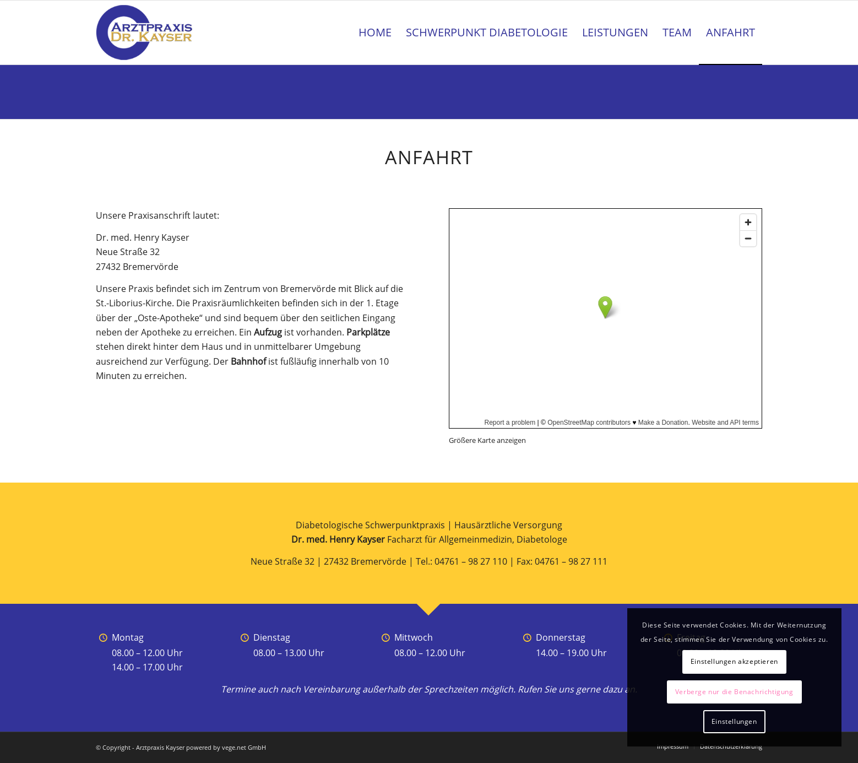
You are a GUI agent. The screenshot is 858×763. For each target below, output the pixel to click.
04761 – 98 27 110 (471, 561)
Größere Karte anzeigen (487, 440)
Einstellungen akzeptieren (734, 661)
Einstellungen (734, 721)
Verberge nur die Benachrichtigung (734, 691)
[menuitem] (375, 32)
